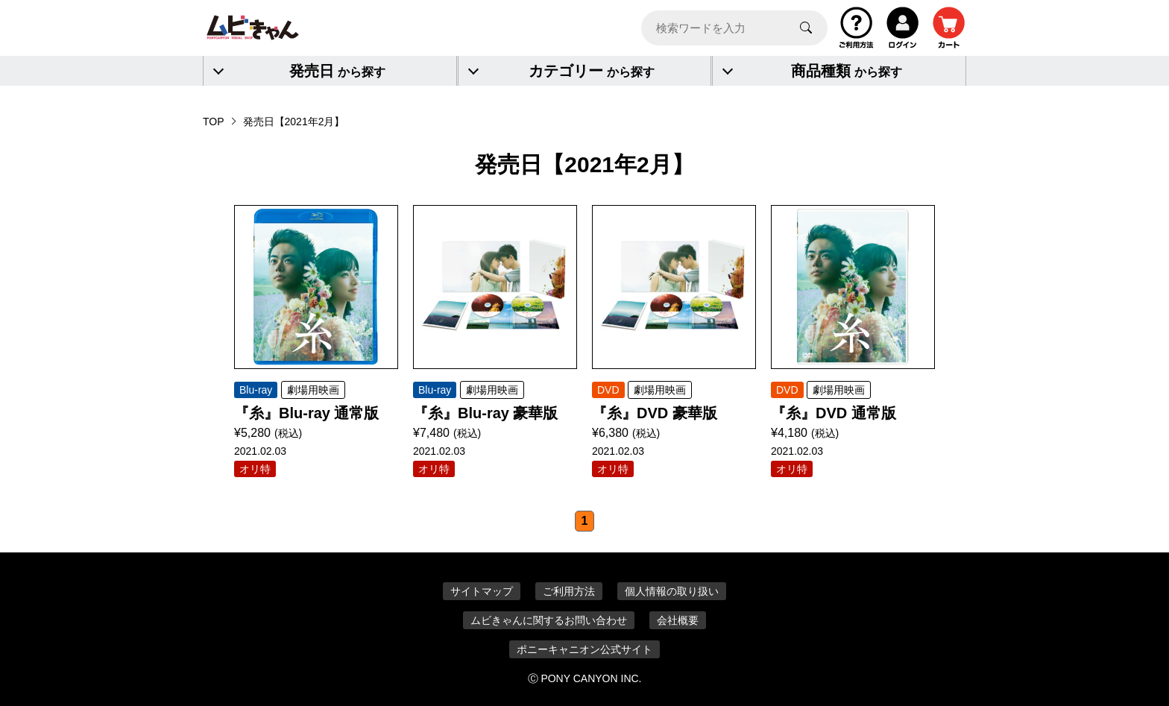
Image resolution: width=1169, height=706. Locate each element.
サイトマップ (481, 591)
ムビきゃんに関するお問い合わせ (548, 620)
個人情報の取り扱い (672, 591)
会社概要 (678, 620)
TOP (213, 121)
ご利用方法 (569, 591)
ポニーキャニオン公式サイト (584, 649)
